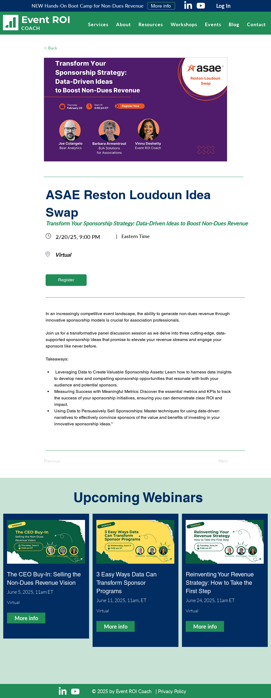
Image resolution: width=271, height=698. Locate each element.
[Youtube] (201, 6)
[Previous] (62, 461)
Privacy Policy (172, 691)
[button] (151, 24)
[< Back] (62, 48)
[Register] (66, 280)
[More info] (161, 6)
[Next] (214, 461)
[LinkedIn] (188, 6)
